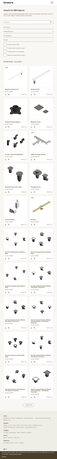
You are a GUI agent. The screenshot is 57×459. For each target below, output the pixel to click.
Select (22, 94)
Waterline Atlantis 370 (12, 89)
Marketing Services (37, 425)
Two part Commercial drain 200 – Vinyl (15, 356)
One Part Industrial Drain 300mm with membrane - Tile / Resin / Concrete (41, 391)
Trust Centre (17, 437)
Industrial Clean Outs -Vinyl (13, 187)
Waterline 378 (35, 89)
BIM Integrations (20, 427)
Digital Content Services (10, 427)
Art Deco (33, 219)
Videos (18, 432)
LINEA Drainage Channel (38, 154)
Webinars (29, 432)
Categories (6, 418)
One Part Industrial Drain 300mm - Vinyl (41, 252)
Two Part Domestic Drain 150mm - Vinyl (15, 286)
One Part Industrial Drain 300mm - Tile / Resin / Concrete (15, 320)
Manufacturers (19, 418)
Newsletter (6, 442)
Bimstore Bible (16, 425)
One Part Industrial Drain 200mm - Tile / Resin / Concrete (41, 356)
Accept (4, 456)
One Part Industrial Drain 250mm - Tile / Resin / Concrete (41, 286)
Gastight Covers (36, 187)
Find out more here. (15, 454)
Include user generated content (16, 55)
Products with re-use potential (15, 51)
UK (5, 449)
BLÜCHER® (18, 61)
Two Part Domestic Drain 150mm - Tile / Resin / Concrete (15, 390)
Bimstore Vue (7, 420)
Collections (13, 418)
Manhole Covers (36, 122)
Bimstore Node (39, 418)
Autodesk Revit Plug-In (31, 427)
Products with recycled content (16, 48)
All (4, 432)
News (7, 432)
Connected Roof (10, 219)
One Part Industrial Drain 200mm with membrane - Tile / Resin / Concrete (41, 321)
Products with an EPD (13, 44)
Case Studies (12, 432)
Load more (28, 405)
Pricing (5, 425)
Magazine (23, 432)
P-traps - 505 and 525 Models (14, 154)
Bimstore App (47, 418)
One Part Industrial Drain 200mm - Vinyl (15, 252)
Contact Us (10, 437)
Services (10, 425)
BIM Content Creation (26, 425)
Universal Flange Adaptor (12, 122)
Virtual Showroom (28, 418)
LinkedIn (12, 442)
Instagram (21, 442)
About (5, 437)
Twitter (16, 442)
